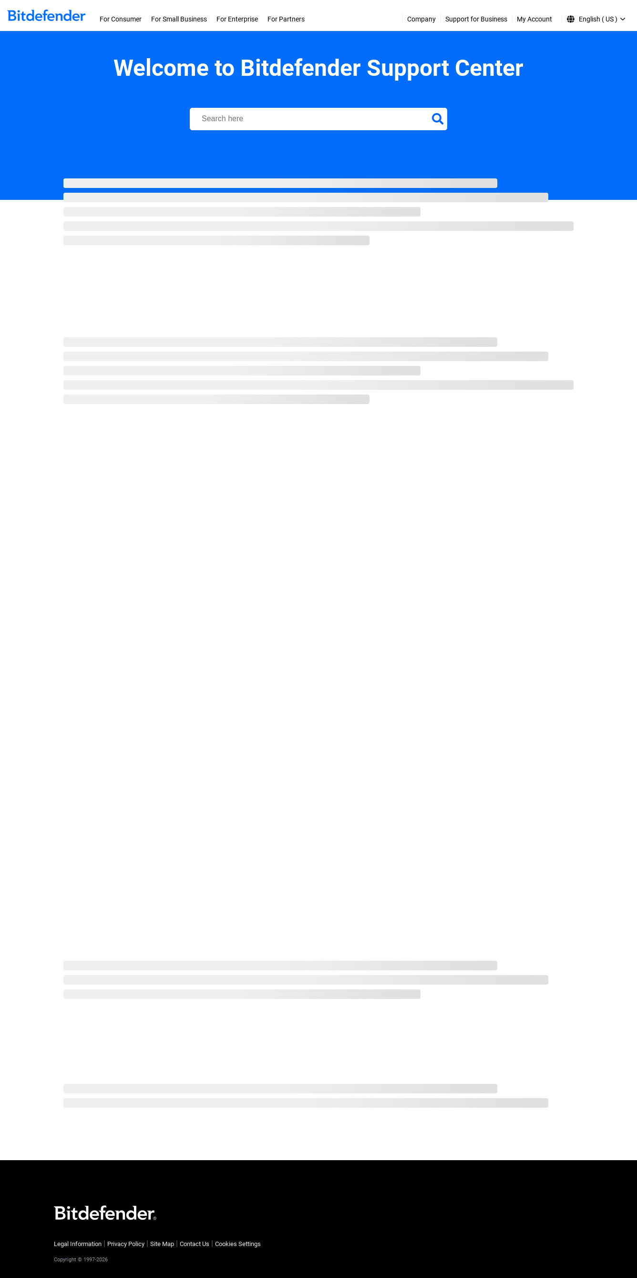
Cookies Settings (238, 1243)
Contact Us (194, 1243)
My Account (534, 19)
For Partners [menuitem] (286, 19)
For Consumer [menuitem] (121, 19)
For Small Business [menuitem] (179, 19)
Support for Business (476, 19)
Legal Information (78, 1243)
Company (421, 19)
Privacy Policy (125, 1243)
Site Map (162, 1243)
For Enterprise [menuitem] (237, 19)
